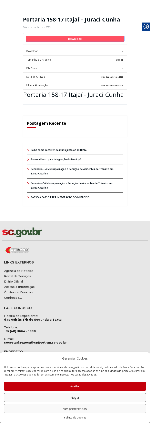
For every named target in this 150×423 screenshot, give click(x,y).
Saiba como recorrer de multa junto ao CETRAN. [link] (59, 150)
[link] (36, 27)
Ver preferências (75, 409)
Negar (75, 397)
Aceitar (75, 386)
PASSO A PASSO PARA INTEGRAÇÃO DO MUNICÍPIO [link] (60, 197)
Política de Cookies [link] (75, 417)
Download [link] (75, 39)
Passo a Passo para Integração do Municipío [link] (56, 159)
